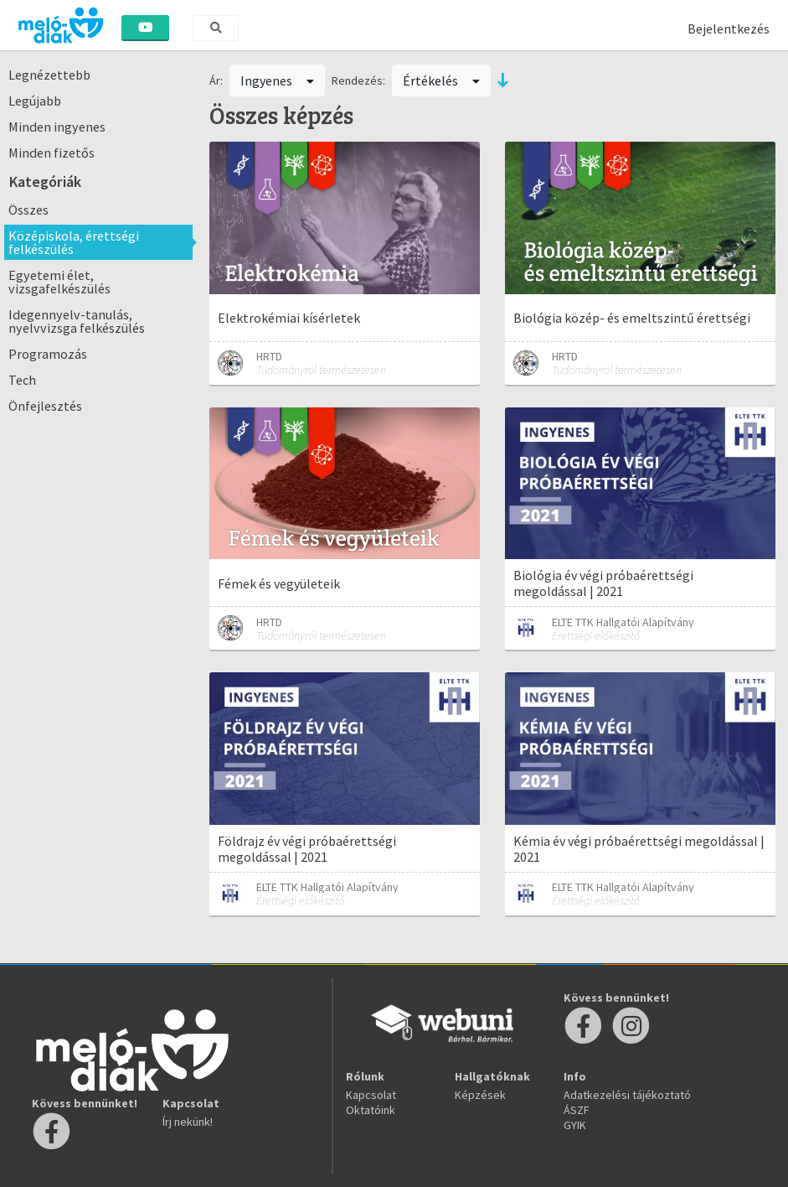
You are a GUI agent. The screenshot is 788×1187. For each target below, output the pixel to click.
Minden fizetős (51, 152)
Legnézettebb (49, 74)
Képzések (480, 1094)
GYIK (575, 1125)
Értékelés (441, 80)
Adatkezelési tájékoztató (627, 1094)
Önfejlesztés (45, 405)
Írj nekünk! (187, 1121)
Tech (22, 379)
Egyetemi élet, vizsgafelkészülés (59, 282)
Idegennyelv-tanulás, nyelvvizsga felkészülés (76, 321)
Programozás (47, 353)
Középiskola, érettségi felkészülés (73, 242)
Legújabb (34, 100)
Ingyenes (277, 80)
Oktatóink (370, 1109)
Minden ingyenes (57, 126)
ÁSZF (577, 1109)
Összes (28, 209)
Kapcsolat (371, 1094)
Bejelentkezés (729, 28)
